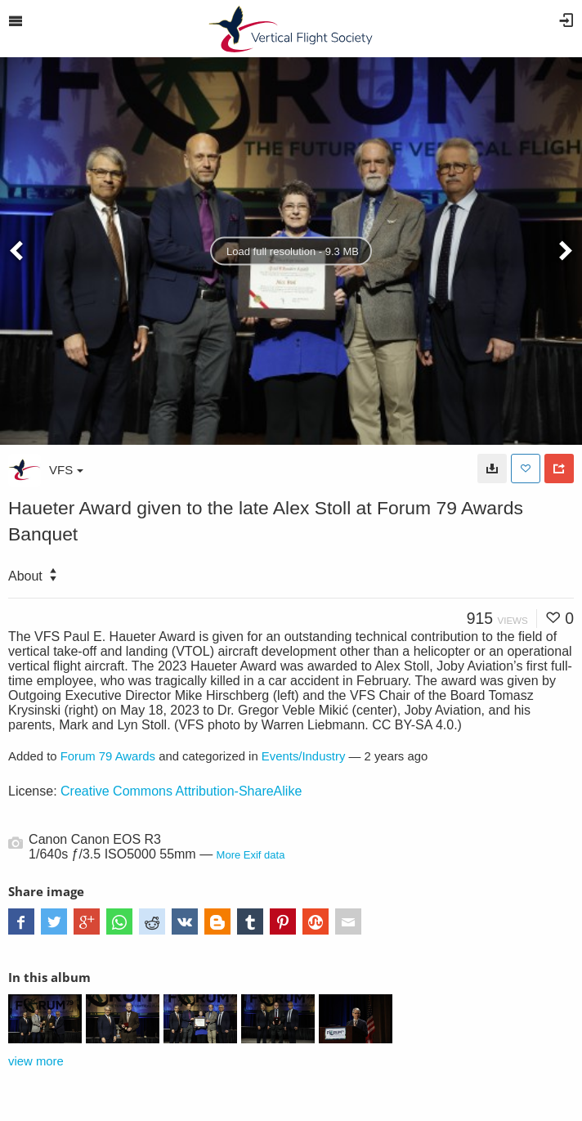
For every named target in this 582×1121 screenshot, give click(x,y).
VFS (66, 470)
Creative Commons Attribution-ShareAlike (181, 791)
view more (36, 1061)
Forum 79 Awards (107, 756)
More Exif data (251, 855)
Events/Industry (304, 756)
